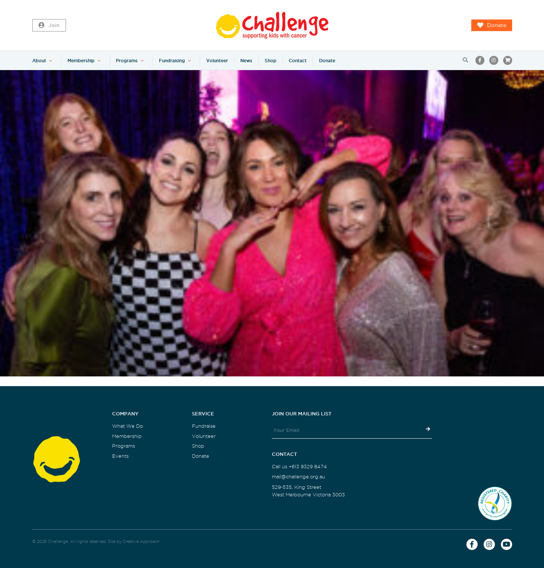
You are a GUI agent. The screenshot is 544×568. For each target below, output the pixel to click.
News (246, 60)
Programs (127, 60)
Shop (270, 60)
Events (120, 456)
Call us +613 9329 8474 (299, 466)
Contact (298, 60)
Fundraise (204, 426)
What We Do (127, 426)
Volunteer (217, 60)
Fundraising (172, 60)
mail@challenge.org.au (298, 476)
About (39, 60)
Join (49, 25)
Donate (491, 25)
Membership (80, 60)
